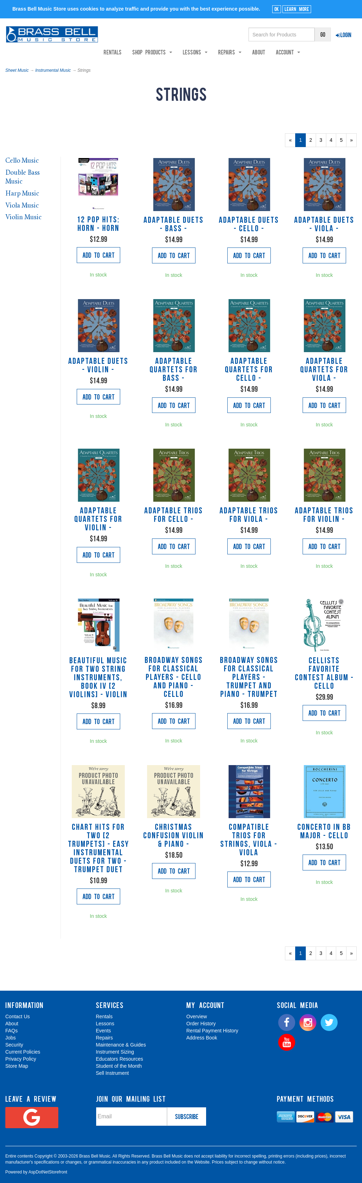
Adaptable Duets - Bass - (174, 224)
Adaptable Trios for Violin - (324, 515)
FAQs (11, 1030)
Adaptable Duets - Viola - (324, 224)
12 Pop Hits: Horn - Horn (98, 224)
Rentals (122, 52)
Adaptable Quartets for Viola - (324, 370)
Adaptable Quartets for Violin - (98, 519)
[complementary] (306, 1144)
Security (14, 1045)
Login (343, 34)
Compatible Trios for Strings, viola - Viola (249, 840)
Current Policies (22, 1052)
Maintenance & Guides (121, 1045)
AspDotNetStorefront (47, 1172)
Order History (201, 1023)
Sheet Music (17, 70)
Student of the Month (119, 1066)
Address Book (201, 1038)
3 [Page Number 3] (323, 139)
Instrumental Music (53, 70)
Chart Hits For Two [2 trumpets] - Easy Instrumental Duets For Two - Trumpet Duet (98, 848)
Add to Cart (98, 255)
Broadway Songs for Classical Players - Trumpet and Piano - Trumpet (249, 678)
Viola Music (22, 206)
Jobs (10, 1038)
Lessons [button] (204, 52)
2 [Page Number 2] (312, 139)
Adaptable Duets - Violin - (98, 365)
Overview (196, 1016)
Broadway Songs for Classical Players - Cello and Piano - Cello (174, 678)
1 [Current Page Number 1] (302, 141)
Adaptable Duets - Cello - (249, 224)
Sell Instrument (112, 1073)
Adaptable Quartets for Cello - (249, 370)
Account (297, 52)
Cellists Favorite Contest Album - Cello (324, 674)
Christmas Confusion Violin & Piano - (173, 836)
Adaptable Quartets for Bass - (174, 370)
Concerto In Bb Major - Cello (324, 831)
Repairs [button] (239, 52)
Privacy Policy (20, 1059)
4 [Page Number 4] (333, 139)
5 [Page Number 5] (343, 139)
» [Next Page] (353, 141)
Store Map (16, 1066)
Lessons (105, 1023)
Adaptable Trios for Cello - (173, 515)
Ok (276, 9)
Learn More (297, 9)
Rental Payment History (212, 1030)
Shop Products (162, 52)
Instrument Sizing (115, 1052)
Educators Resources (119, 1059)
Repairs (104, 1038)
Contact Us (17, 1016)
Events (103, 1030)
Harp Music (22, 194)
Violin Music (23, 217)
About (268, 52)
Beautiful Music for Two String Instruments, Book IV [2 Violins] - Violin (98, 678)
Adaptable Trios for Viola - (249, 515)
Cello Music (22, 161)
